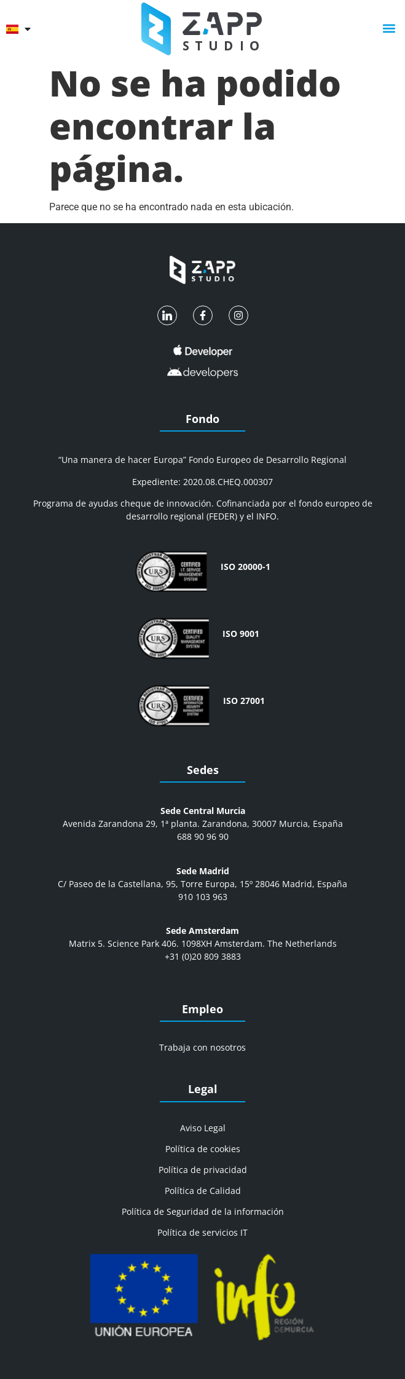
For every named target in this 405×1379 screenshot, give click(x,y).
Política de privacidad (203, 1170)
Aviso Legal (203, 1128)
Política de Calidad (203, 1190)
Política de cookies (202, 1149)
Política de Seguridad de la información (203, 1211)
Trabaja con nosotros (202, 1047)
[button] (389, 28)
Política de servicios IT (202, 1232)
